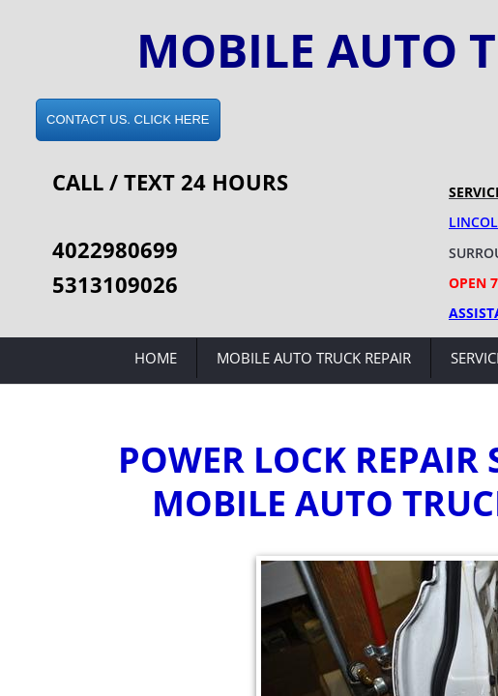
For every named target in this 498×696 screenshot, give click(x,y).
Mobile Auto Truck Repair (314, 357)
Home (155, 357)
